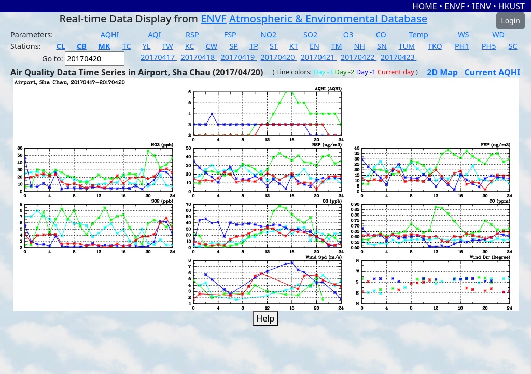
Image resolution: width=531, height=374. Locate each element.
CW (211, 46)
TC (126, 46)
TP (253, 46)
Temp (418, 34)
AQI (154, 34)
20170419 (238, 57)
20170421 (319, 57)
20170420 (279, 57)
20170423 (399, 57)
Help (266, 318)
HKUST (511, 6)
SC (513, 46)
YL (147, 46)
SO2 (310, 34)
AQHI (110, 34)
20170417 (159, 57)
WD (498, 34)
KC (189, 46)
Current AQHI (493, 72)
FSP (230, 34)
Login (510, 20)
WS (463, 34)
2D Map (442, 72)
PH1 (462, 46)
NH (359, 46)
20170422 (359, 57)
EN (314, 46)
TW (167, 46)
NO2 (268, 34)
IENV (482, 6)
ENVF (455, 6)
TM (336, 46)
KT (293, 46)
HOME (425, 6)
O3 (348, 34)
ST (274, 46)
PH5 (489, 46)
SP (233, 46)
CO (381, 34)
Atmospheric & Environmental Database (328, 18)
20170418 (198, 57)
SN (382, 46)
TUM (406, 46)
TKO (435, 46)
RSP (192, 34)
